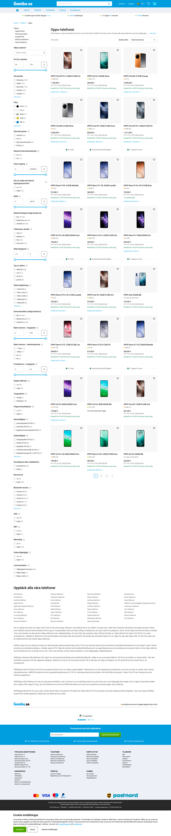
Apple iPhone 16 (20, 756)
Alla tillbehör (126, 767)
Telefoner (55, 752)
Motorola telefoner (21, 39)
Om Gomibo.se (54, 807)
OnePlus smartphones (57, 759)
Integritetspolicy (91, 778)
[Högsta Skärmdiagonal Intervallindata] (33, 254)
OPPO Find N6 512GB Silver (62, 126)
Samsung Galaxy (21, 34)
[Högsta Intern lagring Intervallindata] (33, 169)
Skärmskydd (126, 756)
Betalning (18, 774)
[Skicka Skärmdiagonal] (44, 254)
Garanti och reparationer (22, 784)
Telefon (26, 10)
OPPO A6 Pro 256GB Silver (98, 76)
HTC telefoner (55, 615)
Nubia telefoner (92, 603)
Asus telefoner (19, 609)
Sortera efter (123, 40)
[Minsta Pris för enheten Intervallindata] (19, 64)
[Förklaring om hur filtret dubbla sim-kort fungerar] (29, 381)
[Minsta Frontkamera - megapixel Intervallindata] (19, 369)
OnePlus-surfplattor (92, 763)
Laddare (124, 759)
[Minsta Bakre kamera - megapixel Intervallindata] (19, 333)
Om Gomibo (90, 774)
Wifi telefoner (129, 612)
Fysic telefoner (56, 600)
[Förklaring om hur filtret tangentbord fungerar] (26, 394)
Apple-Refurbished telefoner (24, 606)
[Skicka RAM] (44, 201)
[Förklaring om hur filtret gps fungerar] (19, 514)
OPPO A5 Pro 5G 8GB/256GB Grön (65, 454)
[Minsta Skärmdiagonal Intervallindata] (19, 254)
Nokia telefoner (92, 597)
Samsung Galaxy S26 (21, 759)
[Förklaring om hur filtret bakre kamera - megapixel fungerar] (37, 328)
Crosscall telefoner (20, 615)
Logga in (131, 4)
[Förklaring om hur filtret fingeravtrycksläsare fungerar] (33, 407)
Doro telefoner (19, 618)
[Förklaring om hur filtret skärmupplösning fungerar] (30, 285)
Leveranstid (18, 778)
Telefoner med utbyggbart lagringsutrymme (139, 603)
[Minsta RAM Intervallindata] (19, 201)
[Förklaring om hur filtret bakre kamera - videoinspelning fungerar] (42, 344)
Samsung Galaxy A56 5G (22, 761)
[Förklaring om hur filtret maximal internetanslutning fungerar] (38, 151)
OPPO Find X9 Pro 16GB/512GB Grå (65, 76)
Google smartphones (57, 763)
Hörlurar (125, 763)
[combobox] (84, 3)
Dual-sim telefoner (20, 621)
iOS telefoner (55, 618)
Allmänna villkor (88, 807)
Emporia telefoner (57, 594)
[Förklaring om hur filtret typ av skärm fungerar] (27, 266)
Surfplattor (50, 10)
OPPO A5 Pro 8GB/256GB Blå (99, 404)
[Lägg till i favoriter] (81, 50)
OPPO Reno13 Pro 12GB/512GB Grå (102, 235)
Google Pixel (19, 37)
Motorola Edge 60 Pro (21, 765)
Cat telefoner (18, 612)
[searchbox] (82, 3)
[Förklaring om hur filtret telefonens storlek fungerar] (31, 229)
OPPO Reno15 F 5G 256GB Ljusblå (101, 185)
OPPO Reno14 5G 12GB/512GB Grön (102, 454)
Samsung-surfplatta (92, 756)
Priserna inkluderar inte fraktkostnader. (110, 802)
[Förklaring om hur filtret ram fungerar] (20, 196)
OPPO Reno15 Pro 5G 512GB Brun (138, 185)
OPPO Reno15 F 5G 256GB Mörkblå (138, 345)
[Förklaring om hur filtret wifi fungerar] (19, 527)
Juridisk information (75, 807)
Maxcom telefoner (57, 621)
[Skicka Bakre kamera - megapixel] (44, 333)
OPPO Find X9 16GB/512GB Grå (100, 295)
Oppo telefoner (92, 609)
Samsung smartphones (58, 756)
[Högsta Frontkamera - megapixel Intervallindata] (33, 369)
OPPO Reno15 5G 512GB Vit (98, 345)
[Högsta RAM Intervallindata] (33, 201)
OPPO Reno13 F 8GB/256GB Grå (137, 235)
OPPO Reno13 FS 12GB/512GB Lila (65, 345)
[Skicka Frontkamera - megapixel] (44, 369)
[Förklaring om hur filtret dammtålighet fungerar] (27, 419)
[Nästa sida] (112, 475)
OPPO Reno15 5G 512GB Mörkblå (65, 185)
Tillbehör (37, 10)
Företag (62, 10)
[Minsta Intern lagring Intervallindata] (19, 169)
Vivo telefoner (129, 609)
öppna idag (143, 704)
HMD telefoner (56, 609)
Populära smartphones (25, 752)
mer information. (105, 804)
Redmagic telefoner (94, 618)
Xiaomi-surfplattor (92, 759)
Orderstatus (18, 776)
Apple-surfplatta (91, 754)
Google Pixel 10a (20, 763)
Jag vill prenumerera (110, 735)
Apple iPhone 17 (20, 754)
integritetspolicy (64, 824)
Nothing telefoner (93, 600)
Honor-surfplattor (91, 761)
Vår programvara (91, 776)
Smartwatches (126, 765)
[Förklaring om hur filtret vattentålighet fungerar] (27, 436)
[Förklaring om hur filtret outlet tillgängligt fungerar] (30, 552)
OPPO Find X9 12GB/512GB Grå (137, 404)
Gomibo (89, 771)
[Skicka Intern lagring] (44, 169)
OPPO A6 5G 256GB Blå (133, 454)
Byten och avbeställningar (23, 782)
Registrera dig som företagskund (61, 776)
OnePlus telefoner (93, 606)
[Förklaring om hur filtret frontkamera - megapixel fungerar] (36, 364)
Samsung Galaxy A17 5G (22, 767)
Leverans (17, 780)
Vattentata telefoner (131, 606)
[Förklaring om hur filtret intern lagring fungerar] (27, 164)
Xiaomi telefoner (21, 42)
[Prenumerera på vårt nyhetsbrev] (74, 735)
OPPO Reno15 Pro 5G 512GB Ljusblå (66, 295)
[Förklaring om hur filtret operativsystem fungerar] (29, 131)
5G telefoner (18, 597)
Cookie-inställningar (101, 807)
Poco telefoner (92, 612)
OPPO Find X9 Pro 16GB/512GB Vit (138, 126)
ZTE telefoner (129, 618)
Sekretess (64, 807)
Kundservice (75, 10)
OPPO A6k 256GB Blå (132, 295)
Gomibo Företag (56, 774)
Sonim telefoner (129, 597)
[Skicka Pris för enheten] (44, 64)
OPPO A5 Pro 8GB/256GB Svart (64, 404)
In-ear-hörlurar (126, 761)
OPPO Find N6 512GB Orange (136, 76)
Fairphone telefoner (58, 597)
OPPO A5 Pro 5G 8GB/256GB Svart (65, 235)
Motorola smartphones (58, 761)
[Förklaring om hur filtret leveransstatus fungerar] (28, 565)
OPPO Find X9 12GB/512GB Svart (101, 126)
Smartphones (129, 594)
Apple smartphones (57, 754)
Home (16, 23)
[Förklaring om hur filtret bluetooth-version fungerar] (30, 488)
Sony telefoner (129, 600)
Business (122, 4)
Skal (123, 754)
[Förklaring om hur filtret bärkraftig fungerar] (24, 540)
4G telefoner (18, 594)
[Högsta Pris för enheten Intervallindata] (33, 64)
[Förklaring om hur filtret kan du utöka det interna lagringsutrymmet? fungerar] (46, 182)
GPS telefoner (55, 606)
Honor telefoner (56, 612)
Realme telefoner (93, 615)
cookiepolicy (77, 824)
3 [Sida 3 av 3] (106, 476)
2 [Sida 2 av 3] (101, 476)
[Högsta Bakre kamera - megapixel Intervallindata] (33, 333)
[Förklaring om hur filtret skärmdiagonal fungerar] (28, 249)
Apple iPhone (20, 31)
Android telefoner (20, 600)
